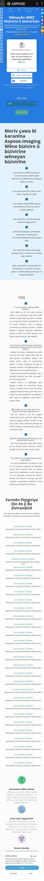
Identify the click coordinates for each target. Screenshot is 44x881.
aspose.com (26, 31)
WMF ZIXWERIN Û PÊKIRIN (23, 649)
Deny (31, 873)
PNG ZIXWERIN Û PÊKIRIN (23, 608)
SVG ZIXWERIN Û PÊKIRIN (23, 673)
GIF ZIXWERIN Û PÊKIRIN (23, 600)
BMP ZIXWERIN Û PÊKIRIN (23, 567)
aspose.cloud (22, 34)
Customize (13, 873)
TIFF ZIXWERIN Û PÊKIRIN (23, 583)
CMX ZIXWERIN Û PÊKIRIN (23, 755)
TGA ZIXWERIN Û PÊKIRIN (23, 624)
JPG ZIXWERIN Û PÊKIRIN (23, 526)
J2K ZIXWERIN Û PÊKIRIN (23, 551)
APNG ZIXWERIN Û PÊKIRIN (23, 616)
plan (23, 62)
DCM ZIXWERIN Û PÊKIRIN (23, 698)
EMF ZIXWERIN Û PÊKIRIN (23, 632)
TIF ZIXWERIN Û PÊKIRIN (23, 592)
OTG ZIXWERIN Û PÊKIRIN (23, 730)
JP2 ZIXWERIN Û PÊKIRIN (23, 543)
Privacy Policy (19, 87)
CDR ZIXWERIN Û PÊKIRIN (23, 746)
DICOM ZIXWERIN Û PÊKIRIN (23, 689)
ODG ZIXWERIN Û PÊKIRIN (23, 722)
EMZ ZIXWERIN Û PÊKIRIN (23, 641)
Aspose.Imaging (22, 851)
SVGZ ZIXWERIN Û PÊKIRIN (23, 681)
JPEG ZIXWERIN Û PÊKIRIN (23, 535)
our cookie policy (27, 863)
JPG (21, 103)
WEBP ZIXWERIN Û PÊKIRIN (23, 665)
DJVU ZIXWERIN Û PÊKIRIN (23, 706)
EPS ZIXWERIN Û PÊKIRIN (23, 738)
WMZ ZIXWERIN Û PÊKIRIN (23, 657)
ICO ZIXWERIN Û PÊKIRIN (23, 763)
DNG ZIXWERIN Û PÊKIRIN (23, 714)
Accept (22, 867)
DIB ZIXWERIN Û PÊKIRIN (23, 575)
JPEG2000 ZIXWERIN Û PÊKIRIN (23, 559)
